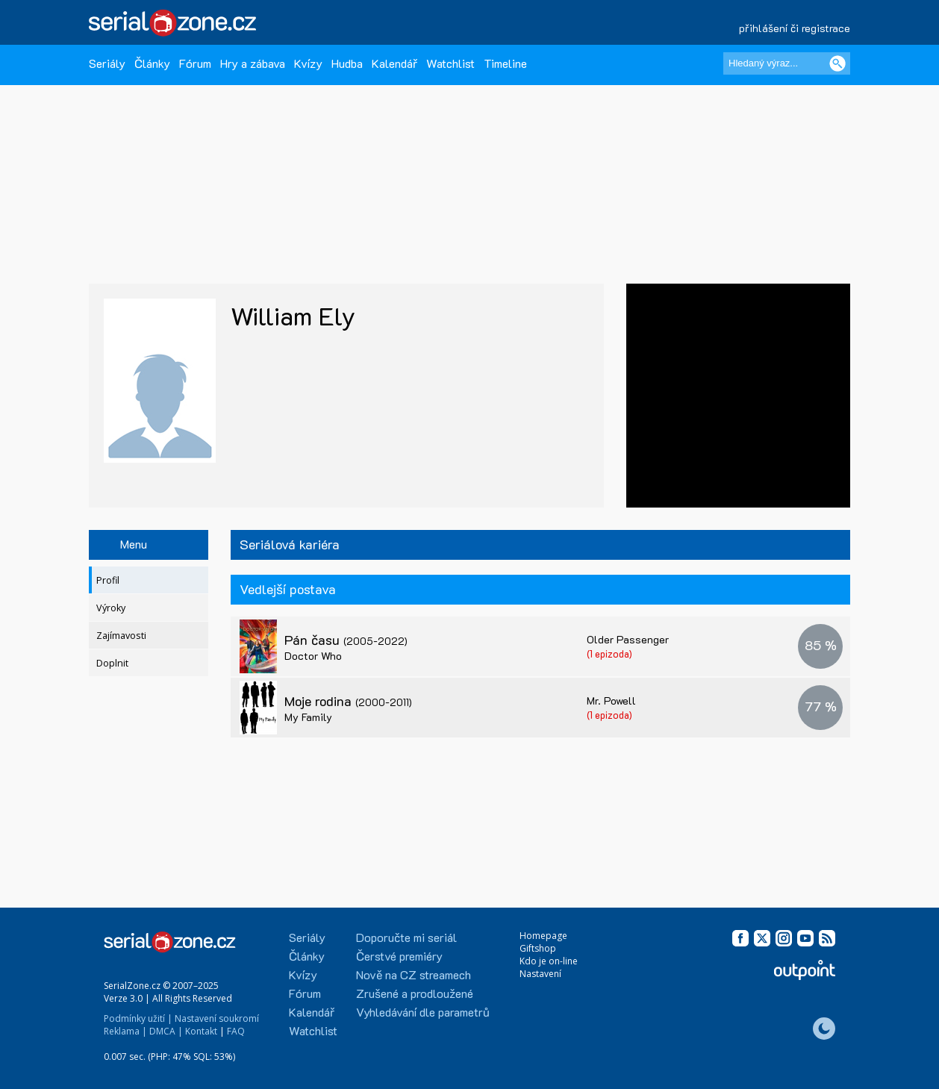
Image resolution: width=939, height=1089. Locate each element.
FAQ (236, 1031)
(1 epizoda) (609, 653)
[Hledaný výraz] (786, 63)
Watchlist (450, 63)
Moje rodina (348, 701)
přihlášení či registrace (794, 28)
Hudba (347, 63)
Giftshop (538, 948)
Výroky (110, 608)
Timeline (505, 63)
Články (152, 63)
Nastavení (540, 973)
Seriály (107, 63)
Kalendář (394, 63)
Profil (107, 580)
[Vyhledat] (837, 63)
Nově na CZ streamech (413, 974)
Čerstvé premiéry (399, 956)
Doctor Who (313, 656)
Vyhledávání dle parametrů (423, 1012)
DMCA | (166, 1031)
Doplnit (112, 663)
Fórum (195, 63)
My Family (308, 717)
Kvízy (308, 63)
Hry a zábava (252, 63)
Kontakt (201, 1031)
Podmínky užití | (138, 1018)
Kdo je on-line (549, 961)
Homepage (543, 935)
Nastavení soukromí (217, 1018)
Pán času (346, 640)
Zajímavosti (121, 635)
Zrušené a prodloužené (414, 993)
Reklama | (125, 1031)
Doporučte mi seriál (406, 937)
